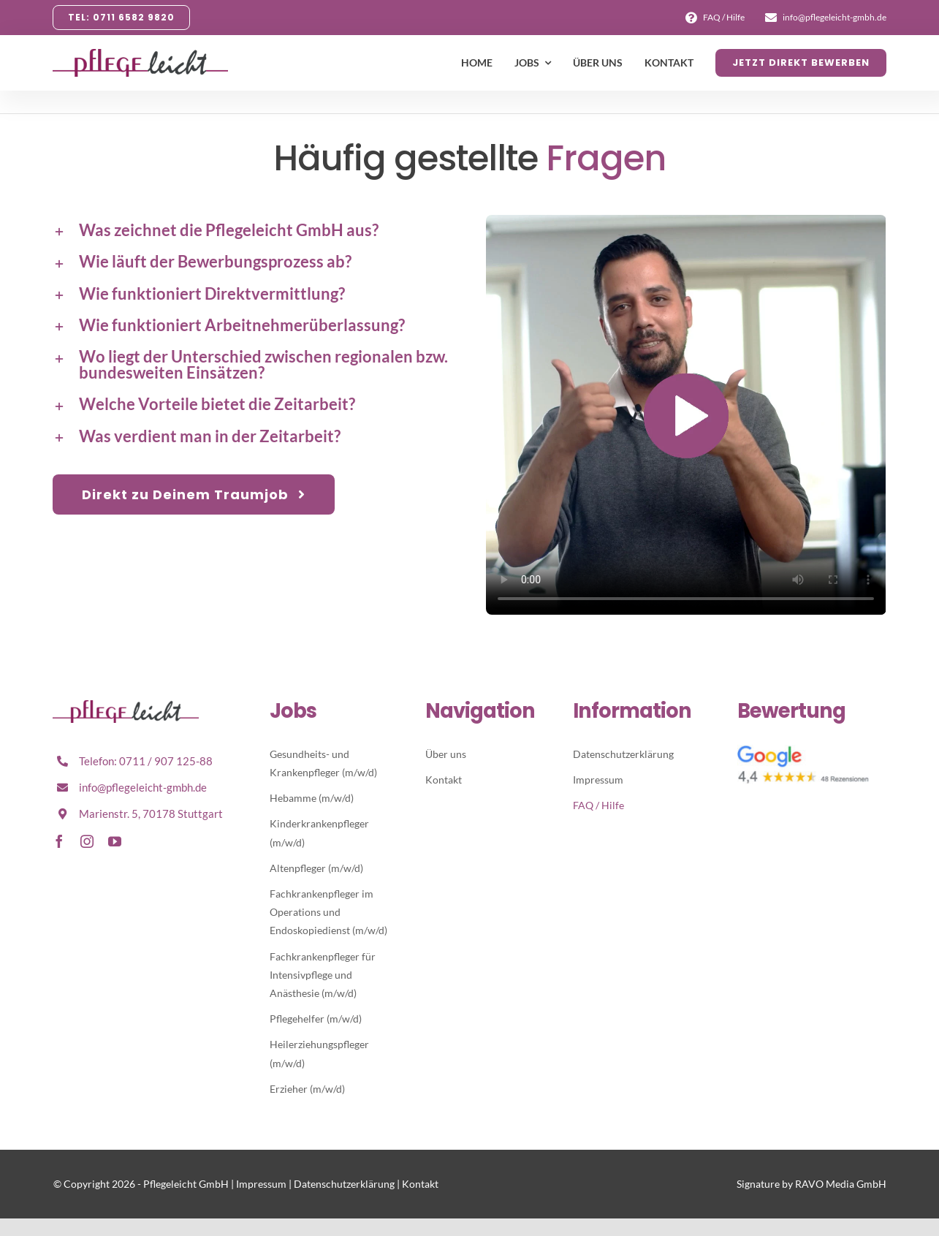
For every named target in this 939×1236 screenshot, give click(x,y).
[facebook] (59, 841)
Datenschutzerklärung (344, 1184)
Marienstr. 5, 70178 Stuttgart (151, 813)
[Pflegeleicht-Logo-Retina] (126, 706)
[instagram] (87, 841)
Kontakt (420, 1184)
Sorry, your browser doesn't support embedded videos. (686, 415)
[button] (252, 230)
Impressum (261, 1184)
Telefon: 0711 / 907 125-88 (146, 760)
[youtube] (114, 841)
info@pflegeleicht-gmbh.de (143, 787)
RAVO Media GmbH (840, 1184)
